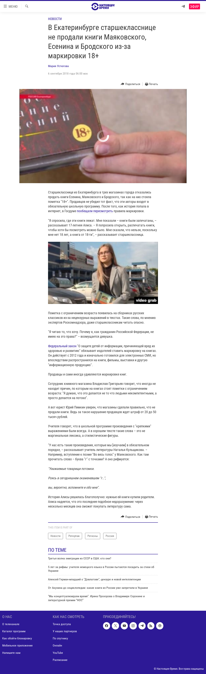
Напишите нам (11, 653)
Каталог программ (13, 631)
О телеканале (10, 624)
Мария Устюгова (58, 66)
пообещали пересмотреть (95, 211)
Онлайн (57, 645)
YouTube (58, 653)
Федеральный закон (62, 346)
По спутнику (60, 638)
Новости (55, 19)
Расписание (60, 660)
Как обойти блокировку (17, 638)
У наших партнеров (65, 631)
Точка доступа (62, 624)
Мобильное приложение (17, 645)
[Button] (130, 84)
